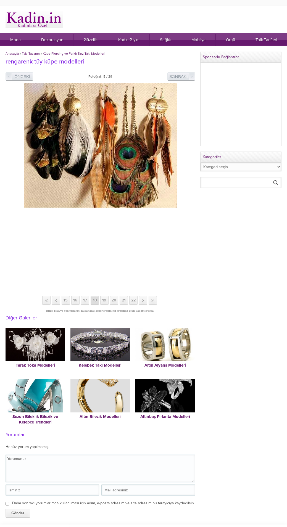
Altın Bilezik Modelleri (100, 416)
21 (124, 300)
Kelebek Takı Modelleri (100, 365)
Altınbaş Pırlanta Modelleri (165, 416)
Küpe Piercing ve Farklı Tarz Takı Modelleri (74, 53)
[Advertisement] (101, 251)
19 (104, 300)
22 (133, 300)
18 (95, 300)
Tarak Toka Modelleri (35, 365)
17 (85, 300)
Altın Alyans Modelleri (165, 365)
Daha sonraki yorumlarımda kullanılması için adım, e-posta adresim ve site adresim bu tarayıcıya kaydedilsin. (103, 503)
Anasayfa (12, 53)
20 (114, 300)
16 (75, 300)
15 (66, 300)
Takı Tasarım (31, 53)
